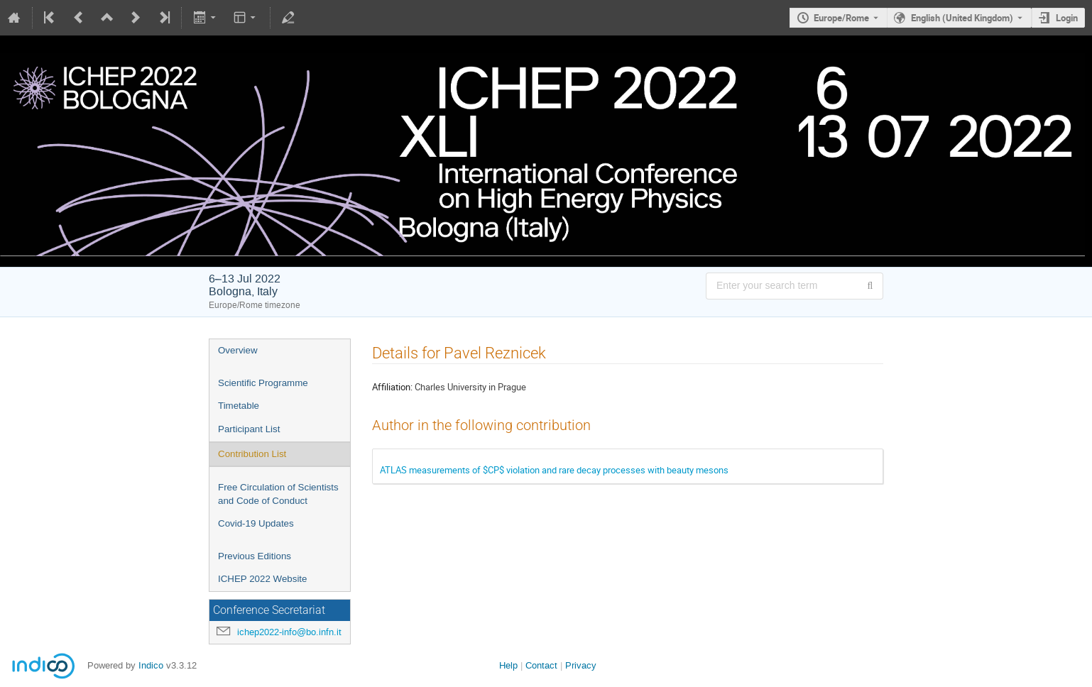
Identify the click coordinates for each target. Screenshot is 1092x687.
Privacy (580, 665)
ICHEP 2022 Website (262, 578)
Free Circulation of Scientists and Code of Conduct (278, 494)
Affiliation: (392, 386)
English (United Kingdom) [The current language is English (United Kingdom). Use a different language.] (962, 17)
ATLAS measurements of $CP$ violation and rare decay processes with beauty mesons (554, 469)
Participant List (249, 429)
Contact (541, 665)
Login (1067, 17)
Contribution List (252, 454)
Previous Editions (254, 556)
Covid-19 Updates (256, 523)
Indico (150, 665)
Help (508, 665)
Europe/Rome (841, 17)
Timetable (238, 405)
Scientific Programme (263, 383)
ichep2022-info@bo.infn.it (289, 632)
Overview (238, 350)
